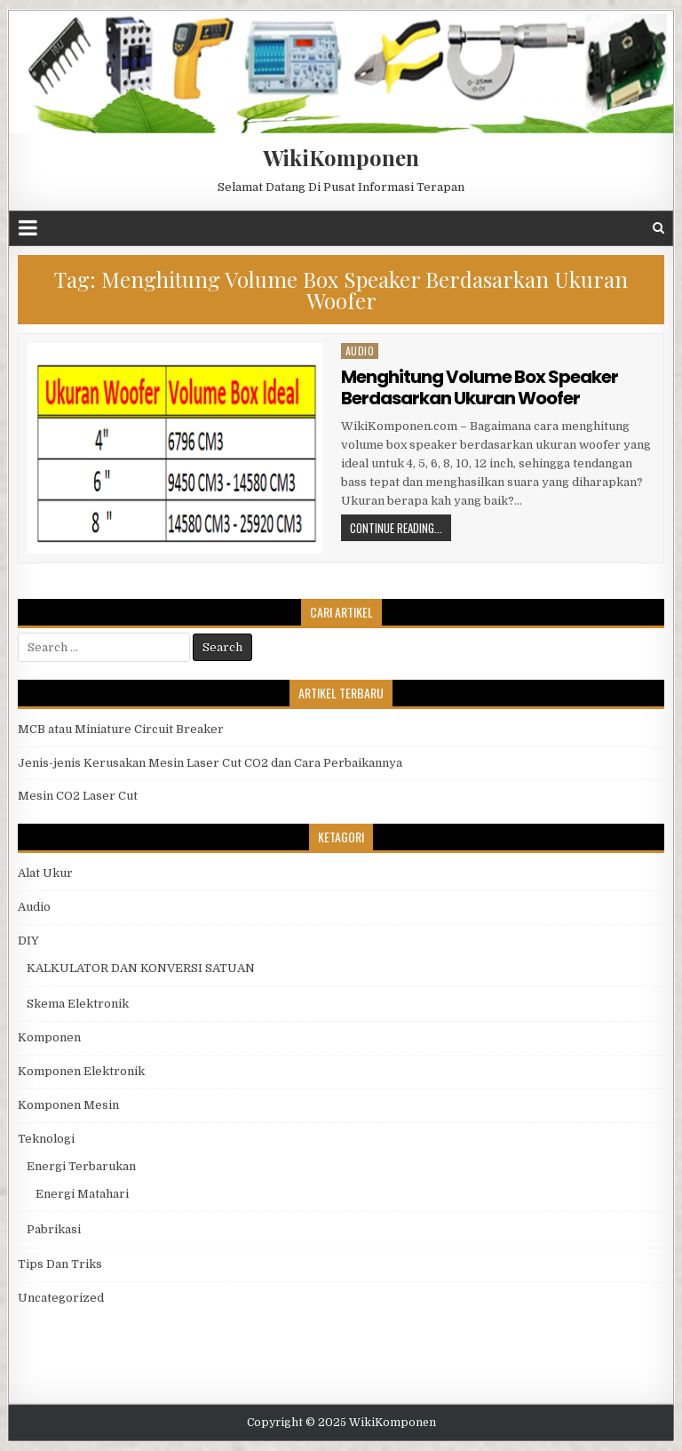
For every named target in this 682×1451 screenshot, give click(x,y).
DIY (28, 940)
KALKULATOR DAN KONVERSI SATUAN (141, 968)
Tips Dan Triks (60, 1264)
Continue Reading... (396, 528)
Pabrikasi (54, 1229)
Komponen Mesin (68, 1105)
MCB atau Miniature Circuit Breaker (121, 729)
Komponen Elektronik (81, 1071)
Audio (360, 350)
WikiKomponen (341, 157)
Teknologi (46, 1138)
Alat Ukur (45, 873)
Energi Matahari (82, 1193)
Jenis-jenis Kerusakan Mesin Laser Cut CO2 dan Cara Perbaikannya (210, 762)
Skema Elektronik (78, 1003)
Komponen (49, 1037)
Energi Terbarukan (81, 1166)
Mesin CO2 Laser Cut (78, 795)
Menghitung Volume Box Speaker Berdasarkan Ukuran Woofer (479, 387)
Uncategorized (61, 1297)
